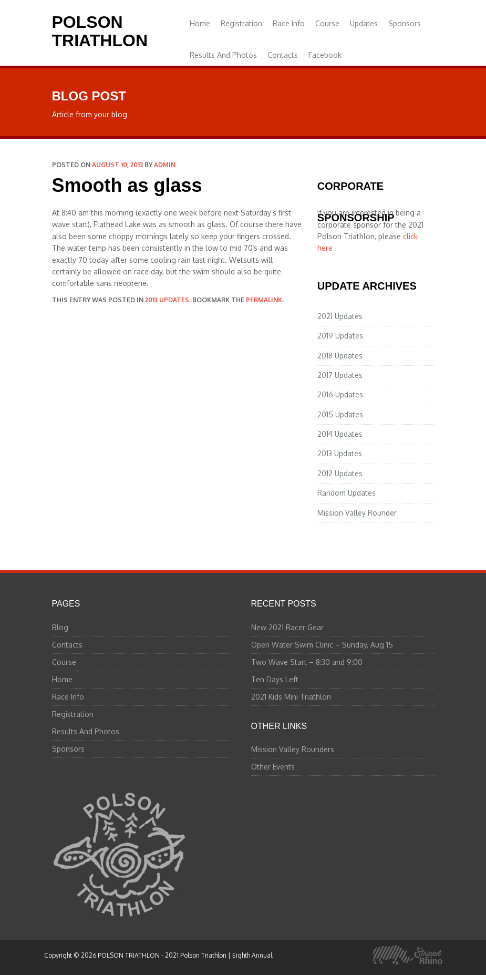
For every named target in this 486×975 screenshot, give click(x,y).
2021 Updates (340, 316)
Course (327, 23)
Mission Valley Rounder (357, 512)
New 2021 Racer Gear (287, 627)
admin (164, 165)
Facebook (325, 54)
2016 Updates (340, 394)
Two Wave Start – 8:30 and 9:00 (307, 662)
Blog (60, 627)
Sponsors (404, 23)
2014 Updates (340, 433)
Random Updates (346, 492)
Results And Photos (223, 54)
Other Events (273, 766)
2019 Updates (340, 335)
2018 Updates (340, 355)
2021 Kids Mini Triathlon (291, 696)
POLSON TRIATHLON (100, 31)
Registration (241, 23)
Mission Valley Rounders (292, 749)
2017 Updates (340, 375)
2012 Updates (340, 473)
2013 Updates (167, 300)
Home (200, 23)
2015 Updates (340, 414)
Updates (364, 23)
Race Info (289, 23)
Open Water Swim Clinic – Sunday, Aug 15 (322, 644)
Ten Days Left (274, 679)
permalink (264, 300)
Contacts (282, 54)
